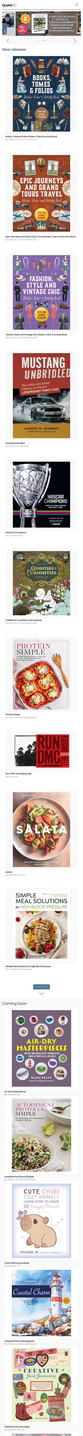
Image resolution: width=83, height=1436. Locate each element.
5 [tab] (45, 41)
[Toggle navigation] (77, 5)
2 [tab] (38, 41)
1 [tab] (36, 41)
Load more (43, 1004)
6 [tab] (47, 41)
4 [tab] (43, 41)
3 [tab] (40, 41)
